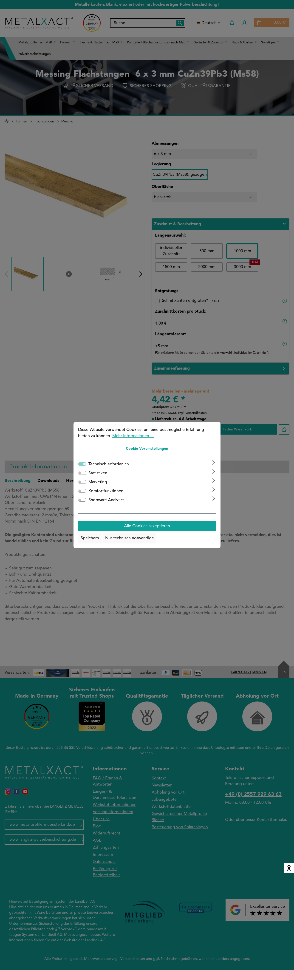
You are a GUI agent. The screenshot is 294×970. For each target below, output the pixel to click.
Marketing (97, 482)
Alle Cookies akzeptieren (147, 526)
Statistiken (97, 473)
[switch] (82, 473)
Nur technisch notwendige (129, 538)
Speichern (90, 538)
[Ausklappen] (214, 462)
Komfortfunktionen (105, 491)
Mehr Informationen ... (133, 436)
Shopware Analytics (106, 500)
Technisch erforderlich (108, 464)
